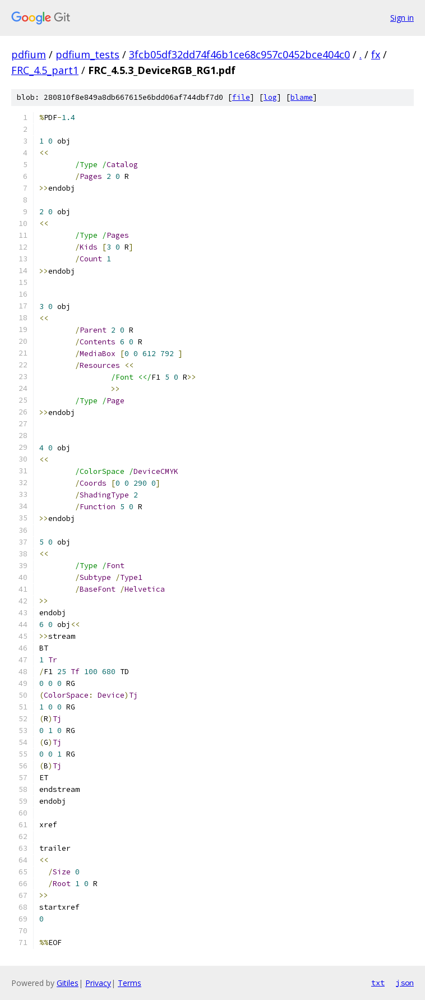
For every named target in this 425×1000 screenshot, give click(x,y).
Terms (129, 983)
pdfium (28, 54)
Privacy (98, 983)
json (405, 983)
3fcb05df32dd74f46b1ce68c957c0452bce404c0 (239, 54)
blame (301, 97)
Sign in (402, 17)
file (241, 97)
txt (378, 983)
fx (375, 54)
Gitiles (67, 983)
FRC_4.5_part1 (44, 70)
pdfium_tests (87, 54)
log (270, 97)
